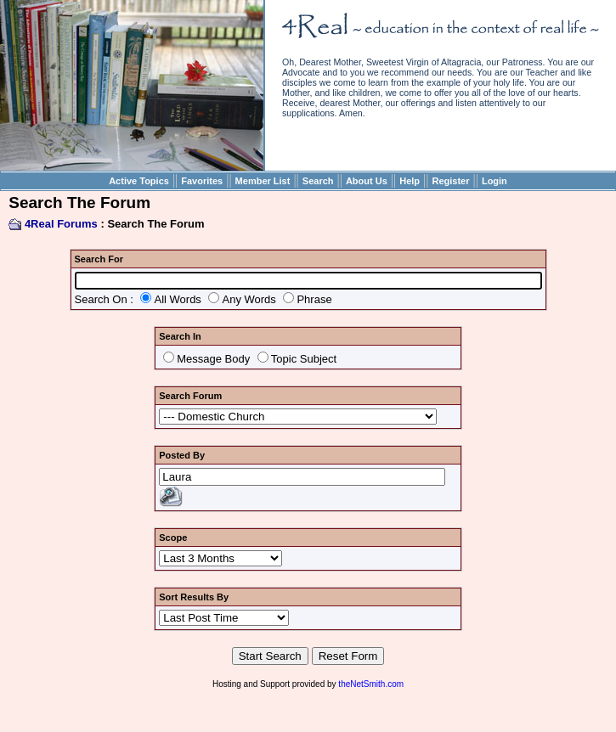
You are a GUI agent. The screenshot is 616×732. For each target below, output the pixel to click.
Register (450, 181)
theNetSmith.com (371, 684)
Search (318, 181)
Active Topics (139, 181)
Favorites (202, 181)
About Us (366, 181)
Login (494, 181)
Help (409, 181)
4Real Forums (61, 223)
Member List (263, 181)
